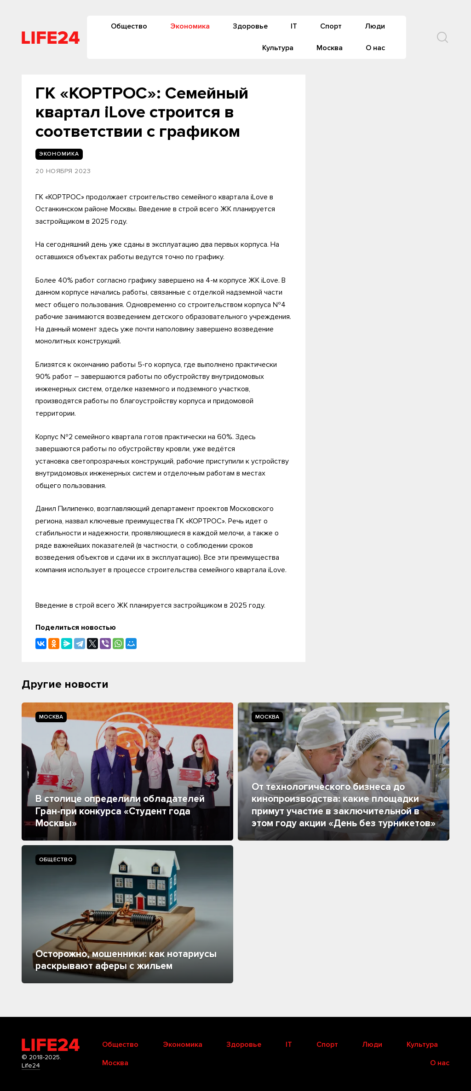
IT (294, 26)
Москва (329, 47)
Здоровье (250, 26)
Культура (277, 47)
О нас (375, 47)
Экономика (190, 26)
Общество (129, 26)
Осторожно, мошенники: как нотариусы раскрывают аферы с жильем (126, 960)
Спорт (331, 26)
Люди (375, 26)
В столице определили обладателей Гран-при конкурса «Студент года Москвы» (120, 811)
